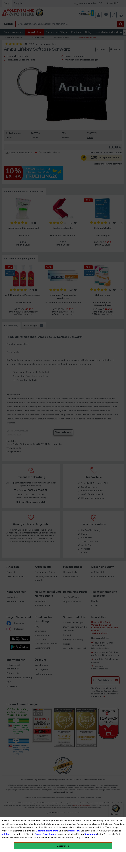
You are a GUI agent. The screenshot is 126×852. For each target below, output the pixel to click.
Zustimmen (91, 834)
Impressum (74, 831)
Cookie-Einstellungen (45, 834)
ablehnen (6, 834)
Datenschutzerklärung (47, 831)
